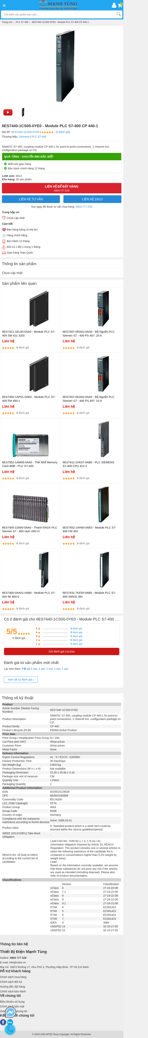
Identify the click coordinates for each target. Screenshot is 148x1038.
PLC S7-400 (39, 136)
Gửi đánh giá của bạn (62, 651)
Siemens (24, 136)
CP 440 (54, 726)
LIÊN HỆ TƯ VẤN (31, 199)
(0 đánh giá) (63, 132)
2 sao (57, 668)
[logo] (59, 5)
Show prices (57, 741)
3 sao (49, 668)
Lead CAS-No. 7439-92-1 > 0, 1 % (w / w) (75, 841)
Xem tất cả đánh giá (21, 679)
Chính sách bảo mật (12, 1006)
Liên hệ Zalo (92, 199)
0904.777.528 (84, 206)
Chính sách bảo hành (13, 991)
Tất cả (26, 668)
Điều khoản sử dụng (12, 1001)
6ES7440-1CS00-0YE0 (25, 132)
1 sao (65, 668)
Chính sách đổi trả (11, 981)
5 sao (34, 668)
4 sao (42, 668)
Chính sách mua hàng (13, 977)
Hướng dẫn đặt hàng (12, 986)
